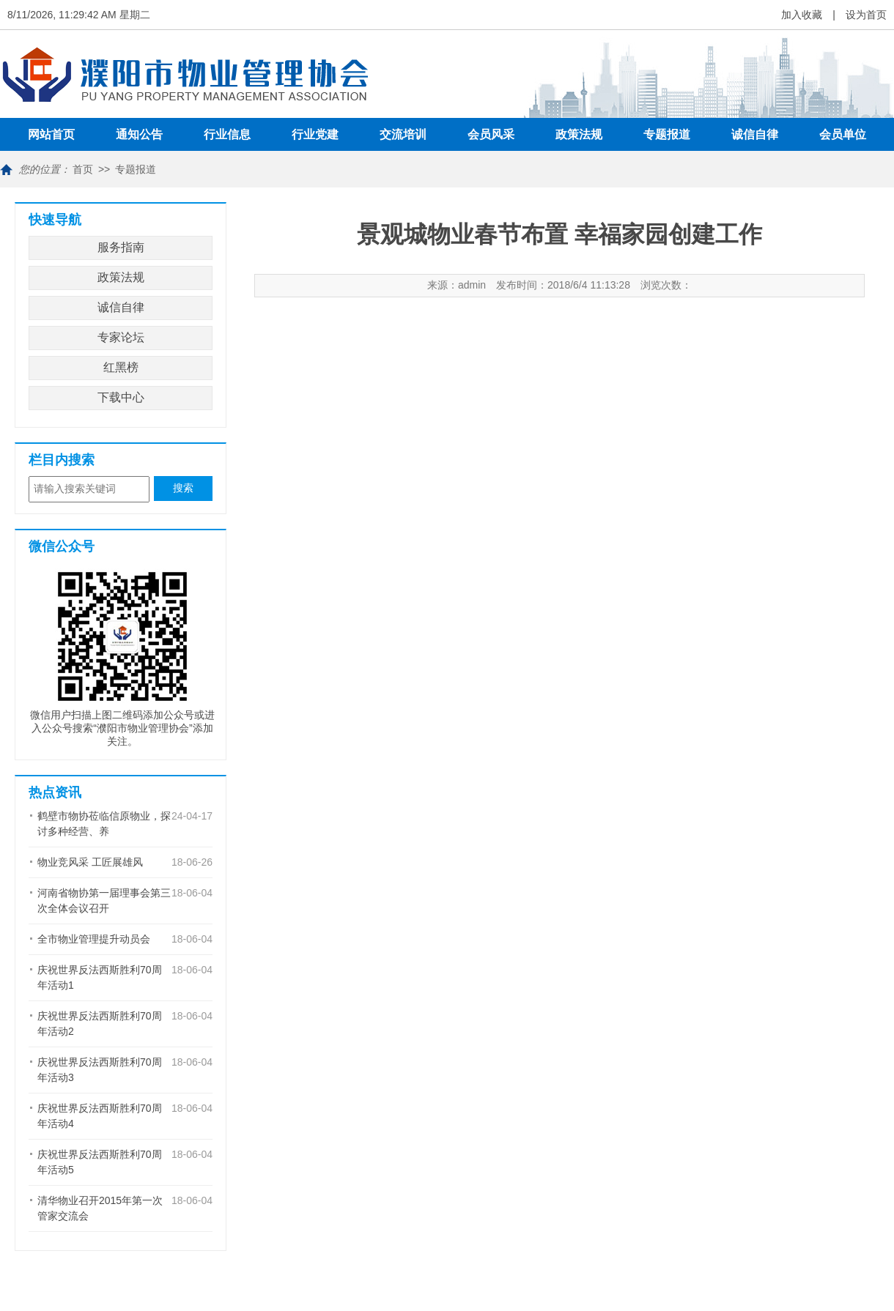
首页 (83, 169)
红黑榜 (120, 367)
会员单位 (842, 134)
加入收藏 (801, 15)
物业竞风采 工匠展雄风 (90, 862)
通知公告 (139, 134)
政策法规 (578, 134)
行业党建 (315, 134)
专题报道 (666, 134)
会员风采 (491, 134)
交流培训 (403, 134)
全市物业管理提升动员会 (93, 939)
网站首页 (51, 134)
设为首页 (866, 15)
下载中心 (120, 397)
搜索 (183, 488)
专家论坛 (120, 337)
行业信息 (227, 134)
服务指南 (120, 247)
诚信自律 (754, 134)
